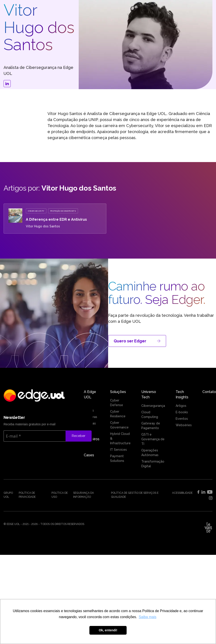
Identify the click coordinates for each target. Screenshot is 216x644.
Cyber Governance (119, 425)
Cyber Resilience (117, 414)
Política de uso (59, 494)
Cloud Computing (149, 414)
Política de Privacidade (27, 494)
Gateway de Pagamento (150, 426)
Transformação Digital (152, 464)
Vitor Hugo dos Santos (43, 226)
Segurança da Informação (83, 494)
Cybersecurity (36, 211)
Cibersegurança (153, 405)
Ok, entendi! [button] (108, 630)
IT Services (118, 449)
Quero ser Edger (137, 341)
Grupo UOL (8, 494)
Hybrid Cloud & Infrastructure (120, 438)
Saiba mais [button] (147, 617)
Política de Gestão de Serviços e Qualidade (134, 494)
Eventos (182, 418)
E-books (182, 412)
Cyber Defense (116, 403)
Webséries (184, 425)
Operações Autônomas (149, 453)
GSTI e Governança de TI (153, 439)
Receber (78, 436)
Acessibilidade (182, 492)
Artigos (181, 405)
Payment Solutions (117, 458)
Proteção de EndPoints (63, 211)
